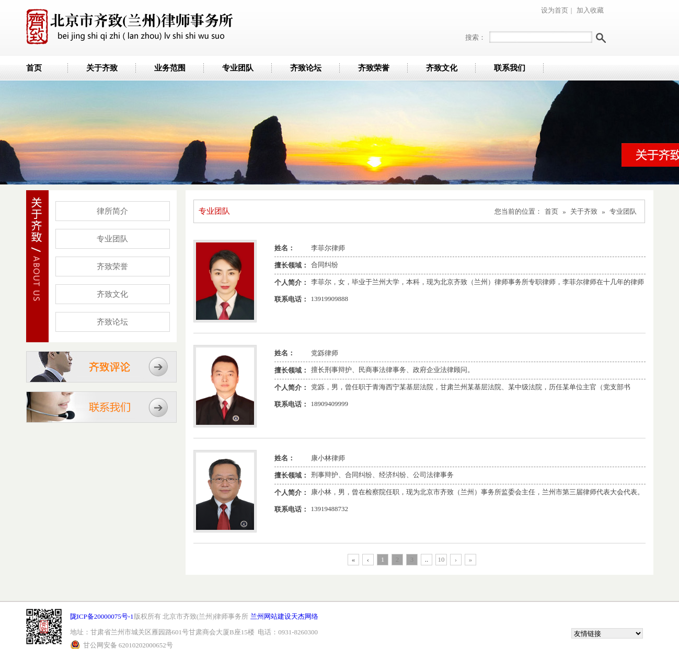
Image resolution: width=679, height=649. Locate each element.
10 (441, 559)
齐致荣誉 (373, 68)
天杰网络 (304, 616)
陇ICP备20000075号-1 (102, 616)
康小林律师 (328, 458)
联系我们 (509, 68)
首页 (34, 68)
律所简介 (112, 211)
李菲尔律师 (328, 248)
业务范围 (170, 68)
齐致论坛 (305, 68)
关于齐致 (102, 68)
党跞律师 (324, 353)
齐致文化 (441, 68)
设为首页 (554, 10)
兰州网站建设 (270, 616)
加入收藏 (590, 10)
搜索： (475, 37)
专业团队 (238, 68)
